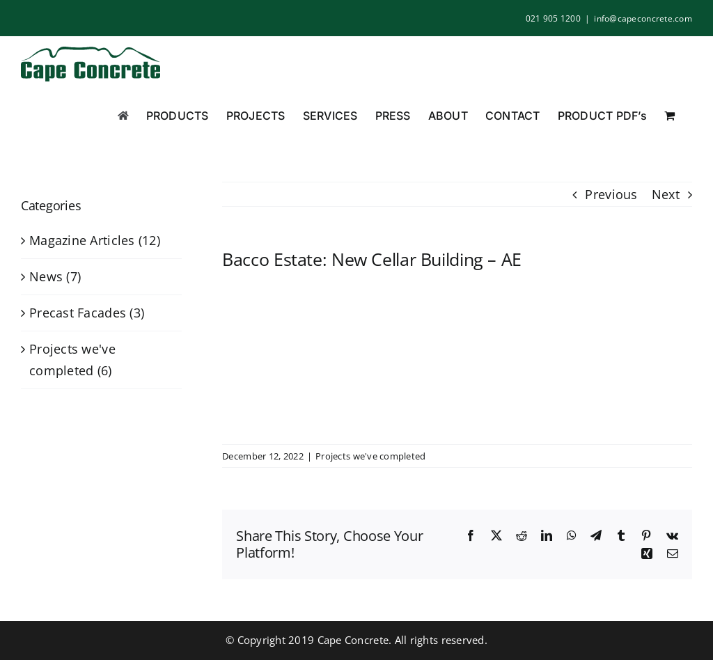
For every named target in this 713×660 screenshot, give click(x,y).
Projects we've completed (370, 456)
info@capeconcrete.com (643, 18)
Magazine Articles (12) (94, 240)
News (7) (55, 276)
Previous (611, 194)
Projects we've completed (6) (72, 359)
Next (666, 194)
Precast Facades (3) (86, 312)
